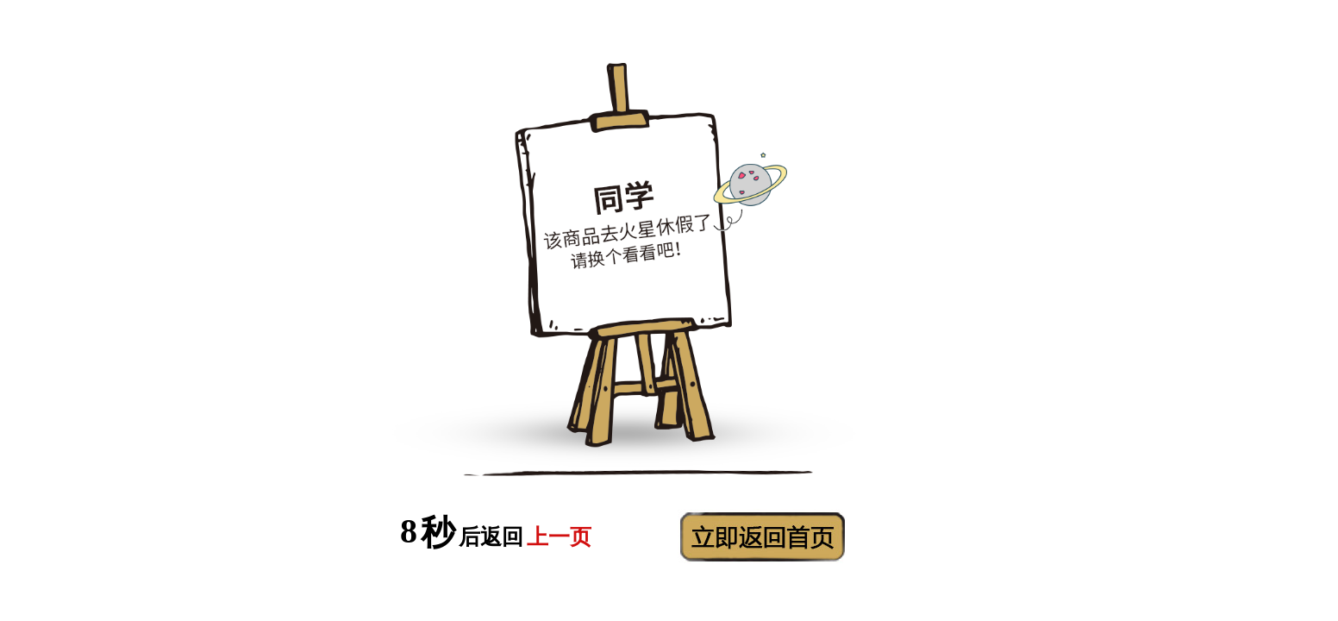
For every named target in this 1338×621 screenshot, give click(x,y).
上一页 (559, 537)
